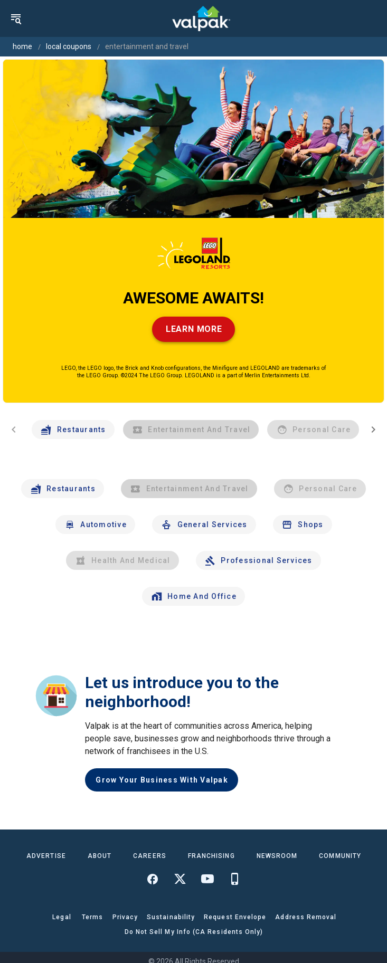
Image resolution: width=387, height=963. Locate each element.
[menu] (15, 18)
